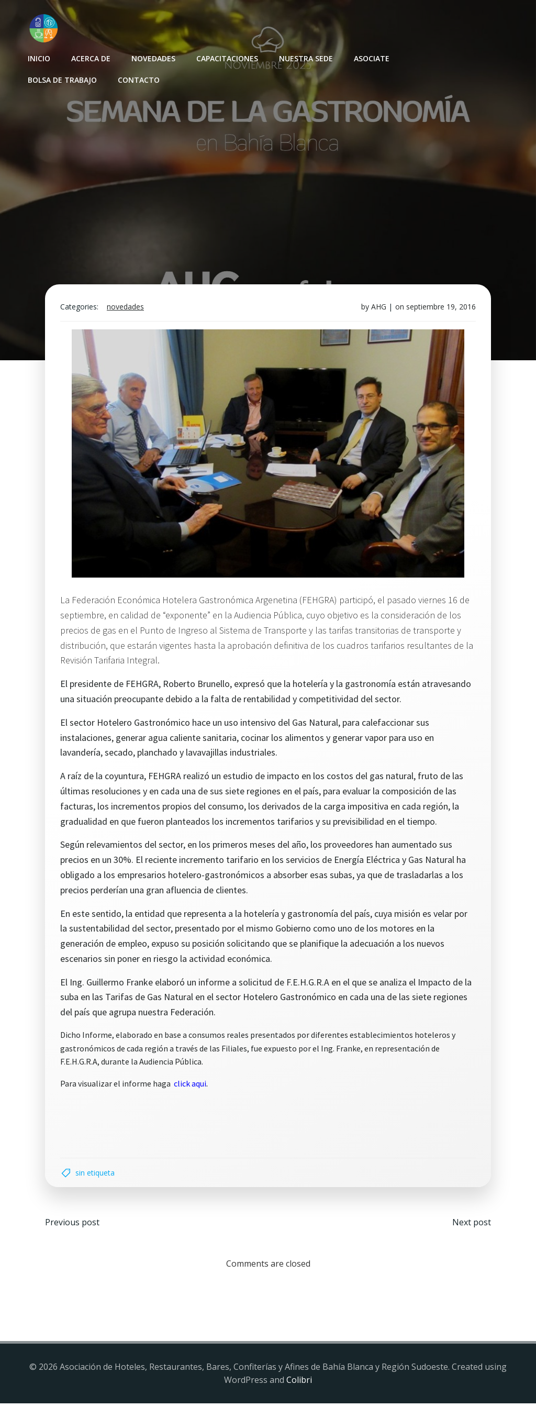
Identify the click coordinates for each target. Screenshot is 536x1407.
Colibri (299, 1384)
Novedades (153, 58)
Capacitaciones (227, 58)
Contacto (138, 79)
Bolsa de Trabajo (61, 79)
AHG (377, 309)
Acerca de (90, 58)
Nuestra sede (305, 58)
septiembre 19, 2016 (440, 309)
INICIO (38, 58)
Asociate (371, 58)
